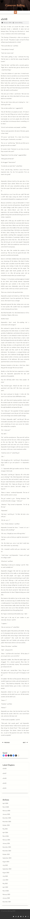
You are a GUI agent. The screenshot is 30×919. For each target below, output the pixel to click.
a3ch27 (4, 773)
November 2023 (7, 850)
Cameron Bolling (18, 22)
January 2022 (6, 898)
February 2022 (6, 894)
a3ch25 (4, 783)
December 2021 (7, 901)
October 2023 (6, 854)
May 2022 (5, 883)
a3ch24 (4, 788)
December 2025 (7, 818)
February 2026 (6, 810)
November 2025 (7, 821)
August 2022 (6, 872)
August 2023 (6, 861)
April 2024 (5, 832)
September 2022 (7, 869)
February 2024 (6, 840)
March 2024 (6, 836)
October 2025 (6, 825)
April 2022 (5, 887)
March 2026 (6, 807)
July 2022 (5, 876)
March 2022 (6, 891)
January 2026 (6, 814)
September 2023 (7, 858)
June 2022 (5, 880)
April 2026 (5, 803)
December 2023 (7, 847)
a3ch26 (4, 778)
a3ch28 (4, 768)
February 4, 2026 (7, 22)
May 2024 (5, 829)
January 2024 (6, 843)
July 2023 (5, 865)
